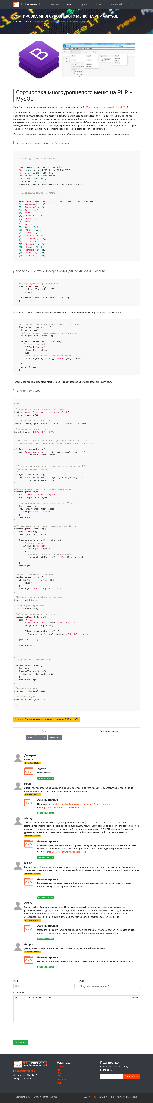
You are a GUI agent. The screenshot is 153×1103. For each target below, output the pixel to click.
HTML (99, 4)
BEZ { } (26, 4)
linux (133, 4)
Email (81, 981)
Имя (15, 981)
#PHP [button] (30, 737)
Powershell (116, 4)
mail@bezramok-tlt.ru (25, 1071)
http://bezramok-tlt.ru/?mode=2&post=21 (67, 852)
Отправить (20, 1042)
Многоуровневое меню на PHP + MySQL (106, 107)
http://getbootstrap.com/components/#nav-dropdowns (83, 804)
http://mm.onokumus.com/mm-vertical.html (63, 807)
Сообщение (19, 992)
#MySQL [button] (41, 737)
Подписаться (131, 1076)
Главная (54, 4)
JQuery (83, 4)
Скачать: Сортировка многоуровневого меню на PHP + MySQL (47, 719)
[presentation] (34, 1029)
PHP (69, 4)
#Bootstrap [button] (55, 737)
